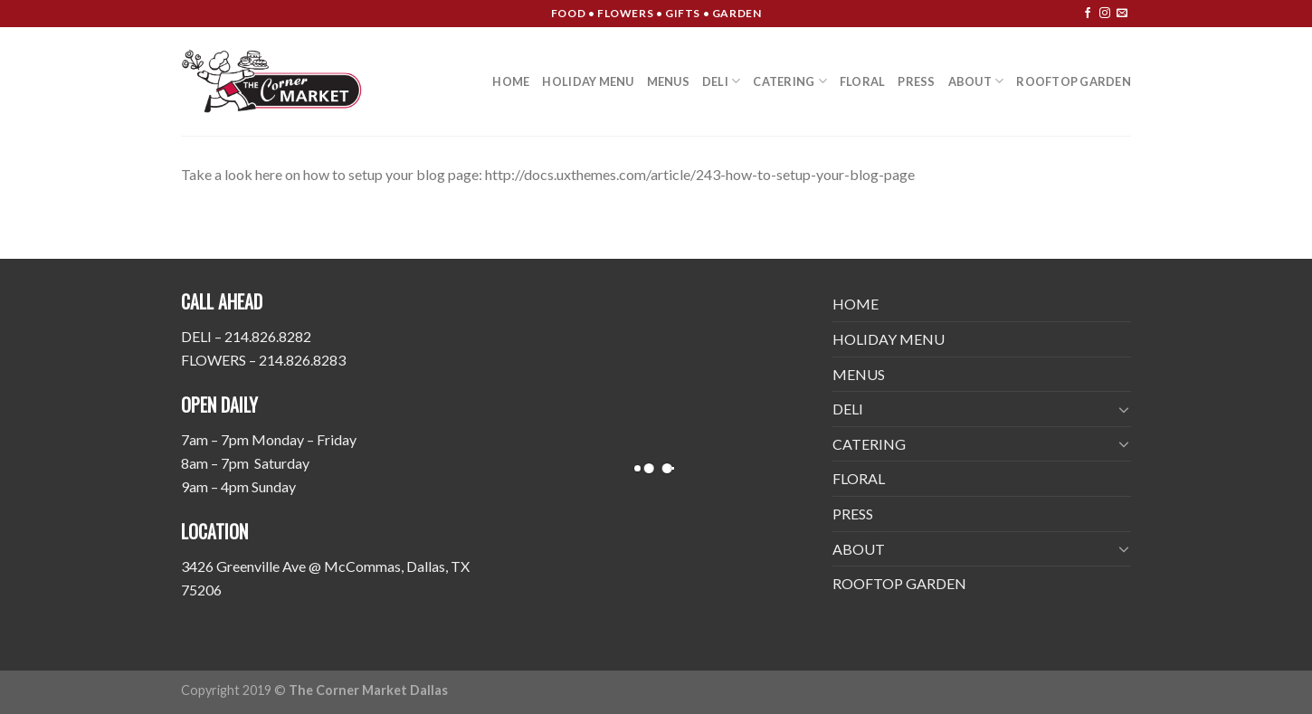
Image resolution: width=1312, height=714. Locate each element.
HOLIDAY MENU (587, 81)
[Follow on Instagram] (1104, 13)
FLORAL (863, 81)
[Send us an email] (1122, 13)
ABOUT (976, 81)
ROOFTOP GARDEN (1073, 81)
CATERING (790, 81)
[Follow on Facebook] (1087, 13)
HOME (510, 81)
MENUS (668, 81)
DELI (721, 81)
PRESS (916, 81)
